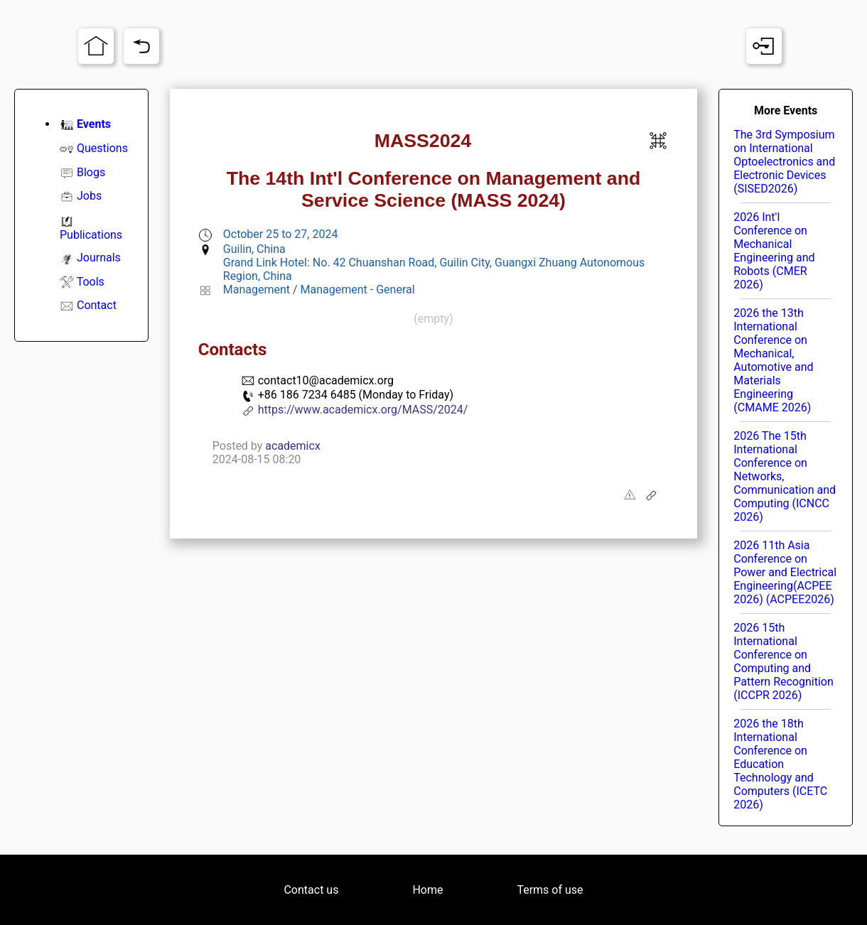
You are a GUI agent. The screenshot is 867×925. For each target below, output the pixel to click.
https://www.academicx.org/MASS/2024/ (363, 409)
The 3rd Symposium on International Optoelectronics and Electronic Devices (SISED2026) (784, 161)
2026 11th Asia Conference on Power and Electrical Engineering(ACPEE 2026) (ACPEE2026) (784, 572)
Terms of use (550, 890)
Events (94, 124)
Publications (91, 235)
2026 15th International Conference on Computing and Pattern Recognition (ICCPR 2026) (783, 661)
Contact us (311, 890)
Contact (97, 305)
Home (427, 890)
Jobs (89, 195)
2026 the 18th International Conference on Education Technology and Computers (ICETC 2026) (780, 764)
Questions (102, 148)
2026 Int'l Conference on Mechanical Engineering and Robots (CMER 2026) (773, 250)
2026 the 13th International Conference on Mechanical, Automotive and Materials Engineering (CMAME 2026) (773, 360)
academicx (293, 446)
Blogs (91, 172)
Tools (90, 281)
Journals (99, 257)
